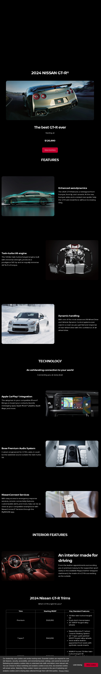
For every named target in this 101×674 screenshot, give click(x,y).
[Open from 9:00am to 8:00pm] (77, 1)
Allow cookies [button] (91, 665)
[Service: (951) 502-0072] (31, 1)
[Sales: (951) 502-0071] (59, 1)
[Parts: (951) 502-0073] (45, 1)
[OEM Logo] (5, 7)
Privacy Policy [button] (64, 671)
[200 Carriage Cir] (93, 1)
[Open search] (76, 6)
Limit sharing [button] (77, 665)
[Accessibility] (5, 1)
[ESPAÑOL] (15, 1)
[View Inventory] (50, 160)
